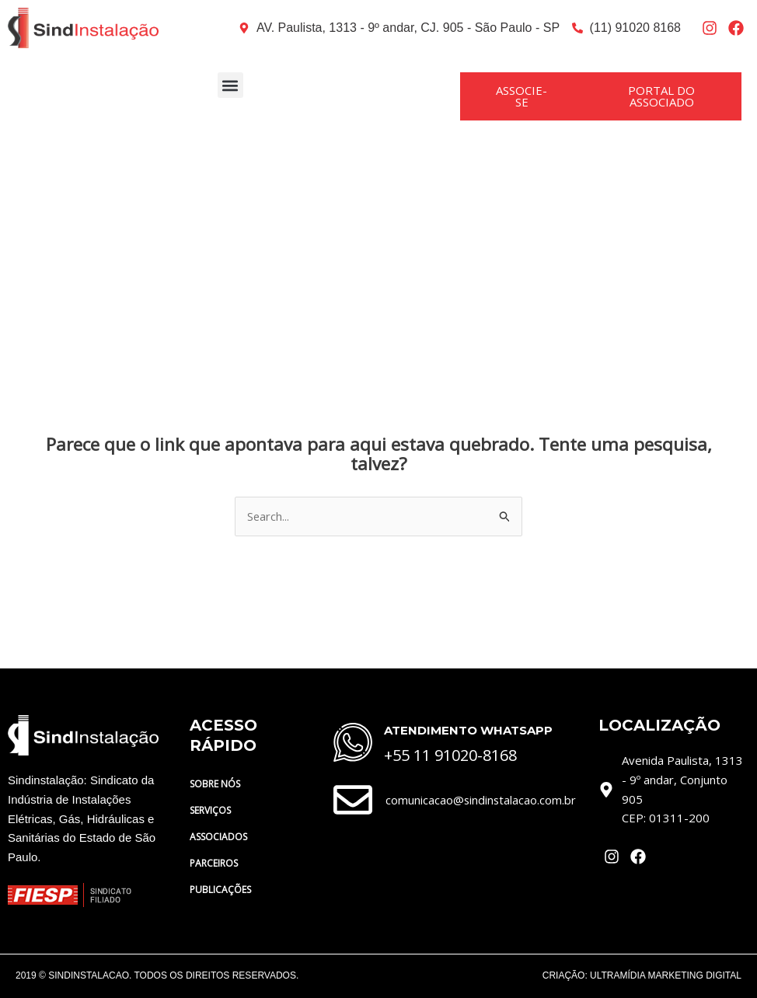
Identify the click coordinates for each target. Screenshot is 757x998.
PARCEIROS (214, 863)
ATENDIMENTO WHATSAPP (468, 730)
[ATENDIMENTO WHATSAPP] (352, 742)
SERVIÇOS (210, 810)
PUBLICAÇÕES (229, 890)
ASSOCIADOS (218, 836)
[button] (230, 85)
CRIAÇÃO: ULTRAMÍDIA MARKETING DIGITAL (641, 975)
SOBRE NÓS (223, 784)
